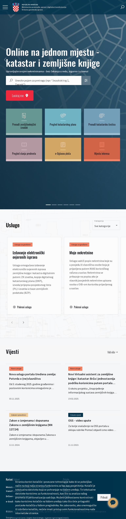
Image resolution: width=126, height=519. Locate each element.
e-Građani (11, 501)
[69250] (48, 205)
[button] (86, 80)
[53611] (71, 205)
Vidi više (112, 352)
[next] (121, 59)
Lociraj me (19, 95)
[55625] (77, 205)
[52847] (60, 205)
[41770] (54, 205)
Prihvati (104, 497)
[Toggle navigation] (5, 7)
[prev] (5, 59)
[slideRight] (23, 322)
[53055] (65, 205)
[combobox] (46, 80)
